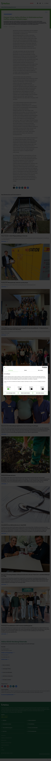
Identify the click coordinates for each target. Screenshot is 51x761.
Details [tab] (25, 370)
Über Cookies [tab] (40, 370)
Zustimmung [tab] (10, 370)
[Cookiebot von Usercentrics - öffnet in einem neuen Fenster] (42, 367)
